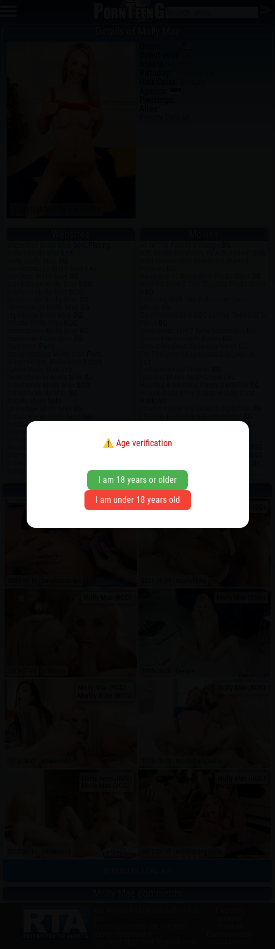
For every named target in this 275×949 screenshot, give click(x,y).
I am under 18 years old (138, 500)
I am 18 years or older (137, 479)
